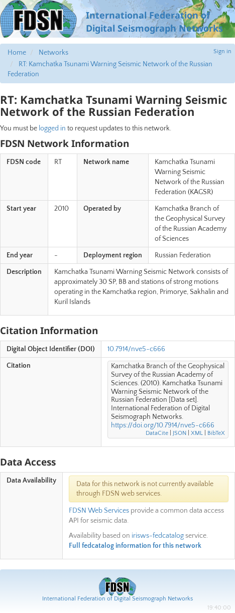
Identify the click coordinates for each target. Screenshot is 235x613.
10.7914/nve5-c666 (136, 349)
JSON (179, 433)
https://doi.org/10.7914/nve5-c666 (162, 425)
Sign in (222, 51)
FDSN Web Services (99, 511)
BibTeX (216, 433)
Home (17, 53)
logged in (52, 128)
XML (197, 433)
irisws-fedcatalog (158, 536)
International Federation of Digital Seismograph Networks (117, 598)
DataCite (157, 433)
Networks (53, 53)
